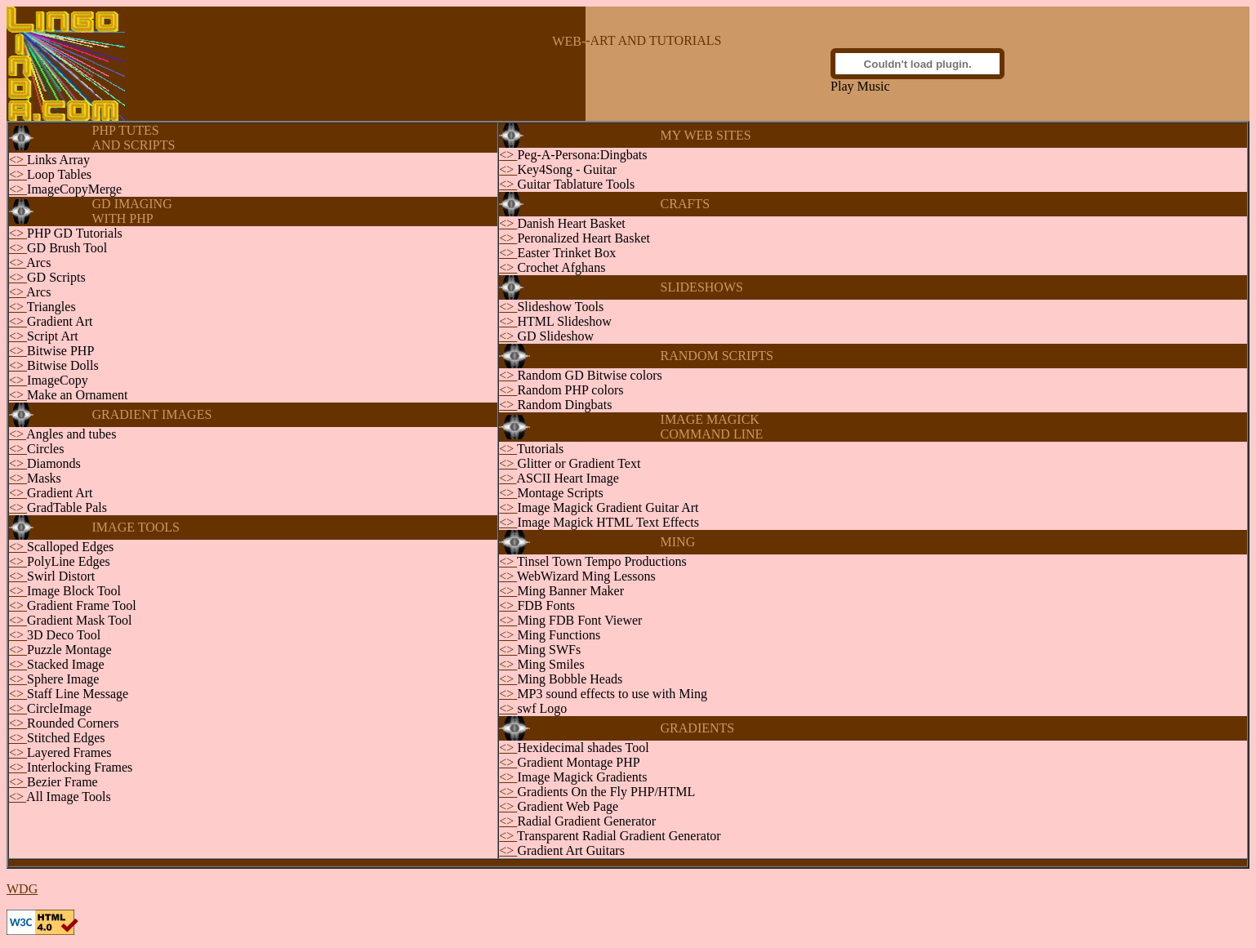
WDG (22, 889)
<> (18, 160)
